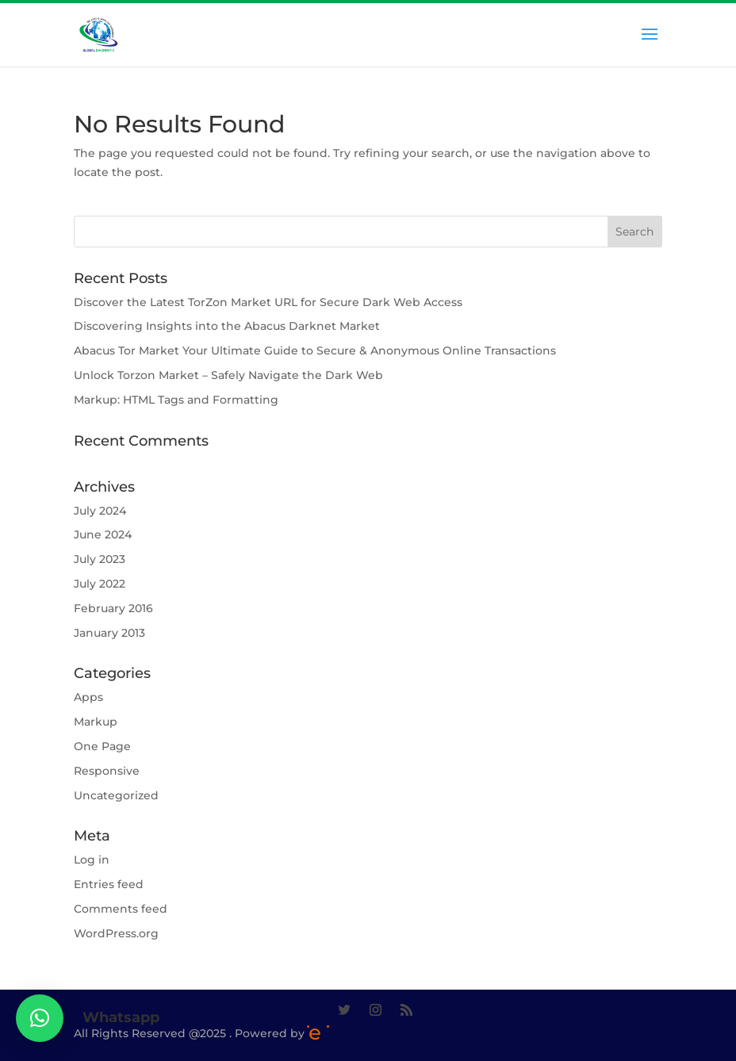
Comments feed (120, 909)
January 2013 (109, 633)
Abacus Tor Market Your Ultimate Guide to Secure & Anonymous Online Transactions (315, 350)
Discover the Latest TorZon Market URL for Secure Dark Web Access (268, 302)
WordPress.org (116, 933)
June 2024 (103, 534)
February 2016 (113, 608)
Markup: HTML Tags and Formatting (176, 400)
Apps (88, 697)
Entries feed (109, 884)
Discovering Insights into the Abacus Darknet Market (227, 326)
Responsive (107, 771)
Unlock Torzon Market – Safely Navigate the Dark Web (228, 375)
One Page (102, 746)
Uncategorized (116, 795)
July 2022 (99, 583)
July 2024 (100, 511)
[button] (39, 1018)
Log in (91, 859)
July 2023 (99, 559)
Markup (95, 721)
